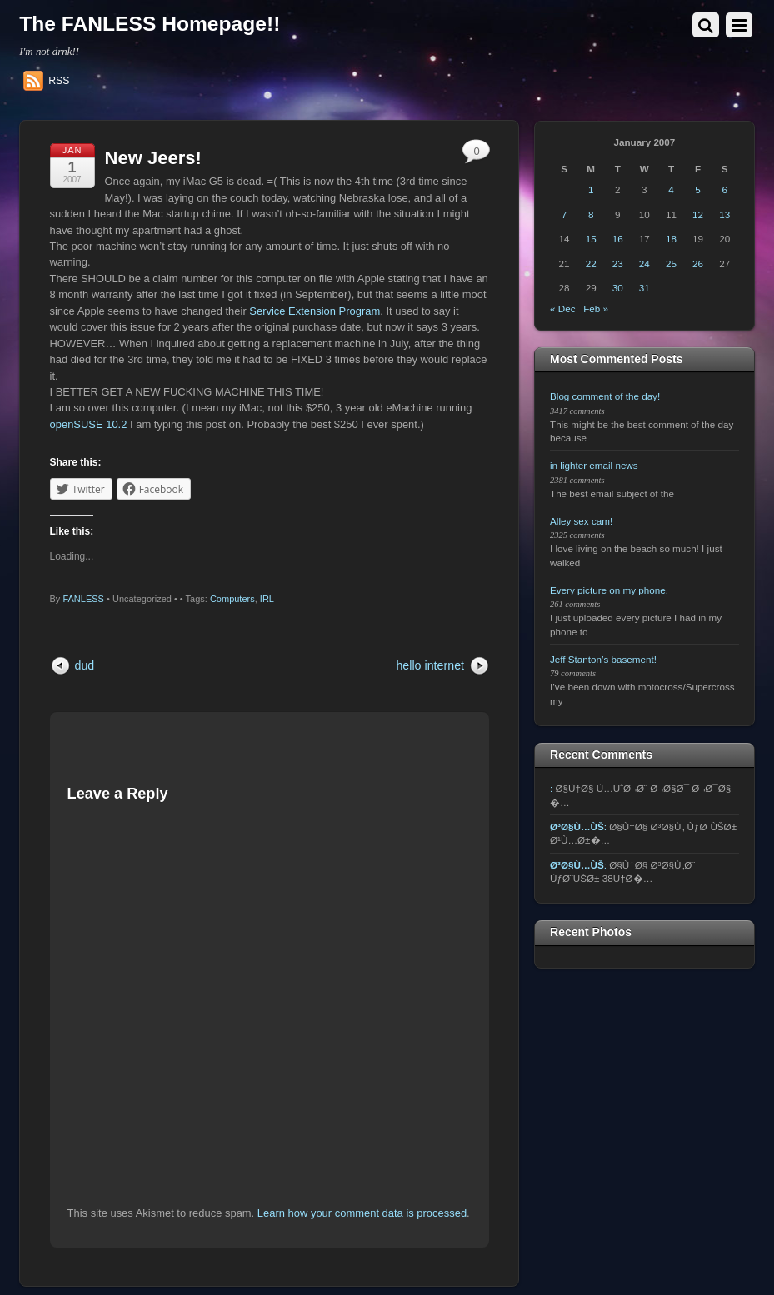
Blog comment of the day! (605, 396)
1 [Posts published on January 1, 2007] (590, 189)
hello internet (430, 665)
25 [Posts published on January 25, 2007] (671, 263)
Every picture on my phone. (609, 590)
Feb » (595, 308)
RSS (58, 81)
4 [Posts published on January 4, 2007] (670, 189)
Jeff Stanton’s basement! (603, 659)
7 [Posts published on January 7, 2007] (564, 214)
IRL (267, 599)
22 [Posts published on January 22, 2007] (591, 263)
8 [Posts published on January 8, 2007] (590, 214)
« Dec (562, 308)
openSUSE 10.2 (88, 424)
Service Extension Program (314, 311)
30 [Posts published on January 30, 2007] (617, 287)
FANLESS (83, 599)
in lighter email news (594, 465)
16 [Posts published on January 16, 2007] (617, 238)
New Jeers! (153, 157)
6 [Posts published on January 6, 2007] (724, 189)
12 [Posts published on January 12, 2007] (697, 214)
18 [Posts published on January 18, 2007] (671, 238)
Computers (232, 599)
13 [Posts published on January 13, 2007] (724, 214)
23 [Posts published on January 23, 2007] (617, 263)
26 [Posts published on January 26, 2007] (697, 263)
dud (85, 665)
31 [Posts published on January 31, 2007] (644, 287)
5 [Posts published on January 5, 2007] (697, 189)
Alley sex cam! (581, 521)
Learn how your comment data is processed (362, 1213)
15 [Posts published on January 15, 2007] (591, 238)
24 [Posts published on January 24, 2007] (644, 263)
